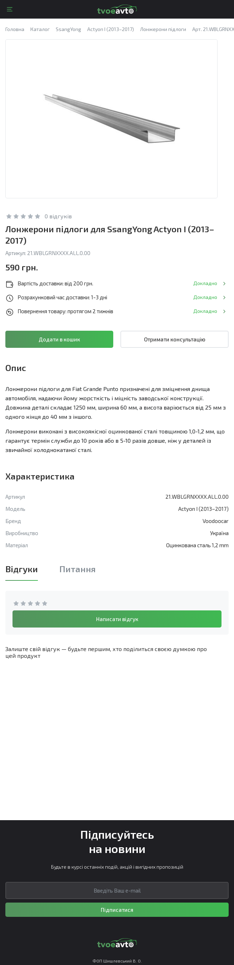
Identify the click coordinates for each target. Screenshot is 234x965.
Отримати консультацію (174, 339)
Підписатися (117, 909)
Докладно (205, 283)
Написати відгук (117, 619)
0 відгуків (58, 216)
